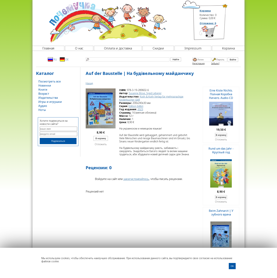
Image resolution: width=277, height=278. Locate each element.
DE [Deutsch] (64, 59)
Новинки (44, 85)
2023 (140, 109)
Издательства (48, 98)
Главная (48, 48)
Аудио (42, 106)
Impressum (193, 48)
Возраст (43, 94)
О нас (79, 48)
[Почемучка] (107, 22)
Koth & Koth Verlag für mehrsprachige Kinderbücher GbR (151, 98)
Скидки (158, 48)
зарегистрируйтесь (136, 179)
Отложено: (208, 23)
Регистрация (198, 63)
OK (232, 266)
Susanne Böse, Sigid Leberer (145, 93)
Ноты (42, 110)
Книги (42, 89)
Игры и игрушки (50, 102)
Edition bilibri (136, 106)
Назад (89, 83)
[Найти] (127, 59)
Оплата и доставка (118, 48)
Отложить (101, 144)
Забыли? (215, 63)
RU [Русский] (52, 59)
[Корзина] (214, 32)
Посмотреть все (49, 81)
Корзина (205, 10)
